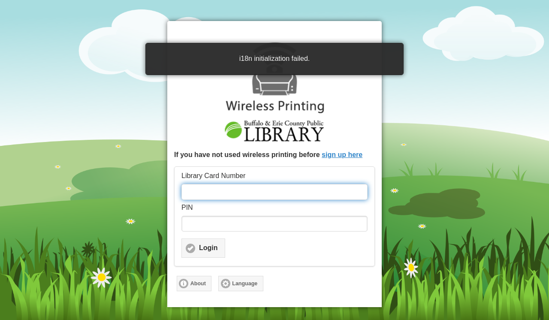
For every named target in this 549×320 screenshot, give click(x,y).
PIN (187, 207)
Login (208, 247)
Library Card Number (213, 175)
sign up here (342, 154)
